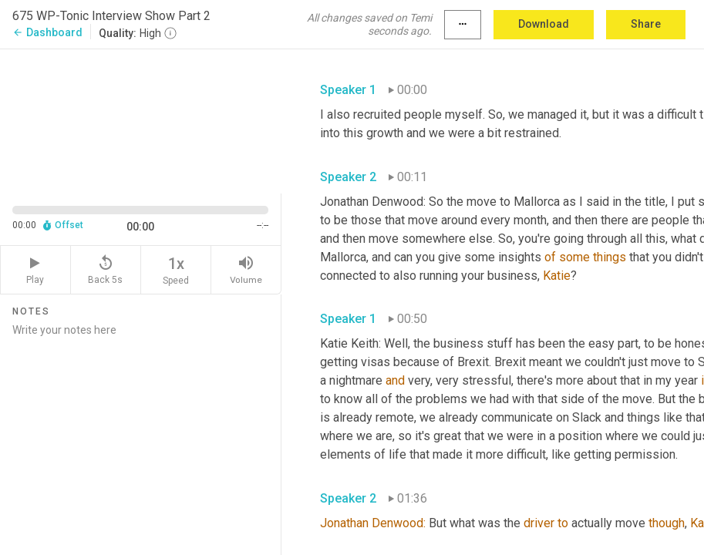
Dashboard (47, 32)
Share (646, 24)
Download (543, 24)
